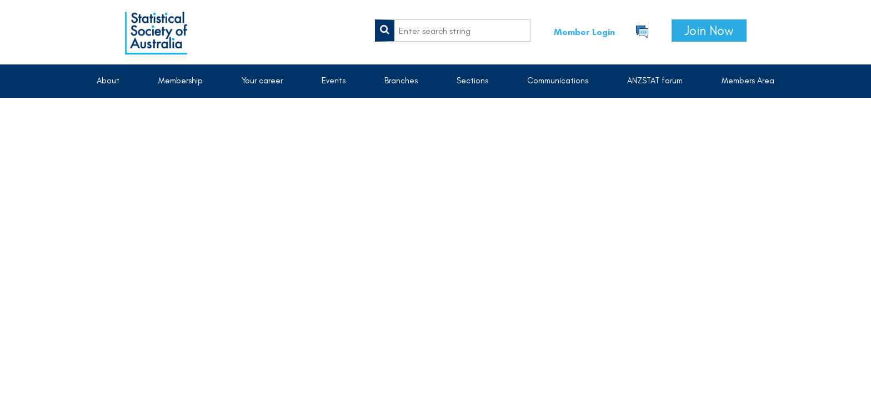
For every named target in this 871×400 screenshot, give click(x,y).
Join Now (709, 30)
